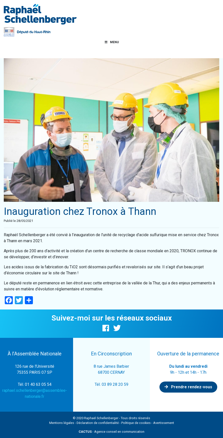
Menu (111, 42)
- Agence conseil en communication (111, 431)
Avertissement (163, 423)
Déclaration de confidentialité (98, 423)
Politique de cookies (136, 423)
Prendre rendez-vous (188, 387)
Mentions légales (61, 423)
